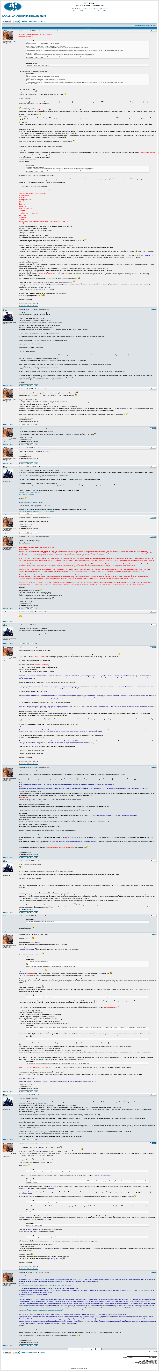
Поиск (79, 8)
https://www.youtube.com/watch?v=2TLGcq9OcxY (32, 502)
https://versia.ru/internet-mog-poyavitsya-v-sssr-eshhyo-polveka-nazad (43, 1310)
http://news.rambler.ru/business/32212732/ (30, 492)
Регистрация (104, 8)
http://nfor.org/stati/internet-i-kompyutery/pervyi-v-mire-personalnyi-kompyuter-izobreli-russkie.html (45, 1285)
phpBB (76, 1368)
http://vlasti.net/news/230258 (26, 494)
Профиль (76, 10)
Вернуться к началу (8, 305)
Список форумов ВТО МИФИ (29, 21)
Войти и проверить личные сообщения (91, 10)
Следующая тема (151, 25)
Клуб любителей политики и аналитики (24, 16)
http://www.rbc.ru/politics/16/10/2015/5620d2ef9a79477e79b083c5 (36, 511)
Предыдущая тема (140, 25)
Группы (96, 8)
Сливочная (42, 21)
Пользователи (87, 8)
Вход (105, 10)
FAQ (74, 8)
